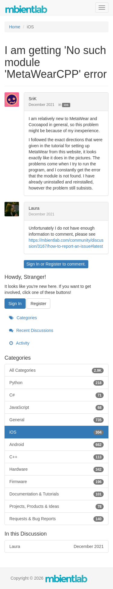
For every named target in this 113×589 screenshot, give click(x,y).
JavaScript (56, 407)
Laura (34, 208)
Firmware (56, 482)
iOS (66, 105)
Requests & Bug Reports (56, 519)
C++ (56, 457)
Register (53, 264)
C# (56, 395)
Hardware (56, 469)
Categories (23, 317)
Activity (19, 343)
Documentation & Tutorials (56, 494)
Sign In (32, 264)
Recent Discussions (31, 330)
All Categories (56, 370)
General (56, 420)
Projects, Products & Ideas (56, 506)
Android (56, 444)
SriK (32, 98)
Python (56, 383)
